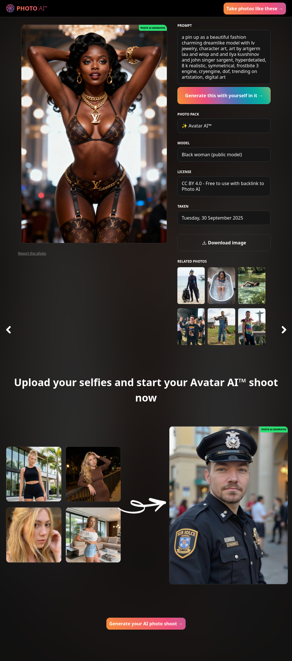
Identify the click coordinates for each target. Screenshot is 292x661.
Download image (224, 243)
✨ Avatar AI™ (197, 126)
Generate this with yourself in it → (224, 95)
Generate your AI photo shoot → (146, 624)
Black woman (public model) (212, 154)
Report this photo (32, 253)
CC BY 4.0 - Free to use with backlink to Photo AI (223, 186)
